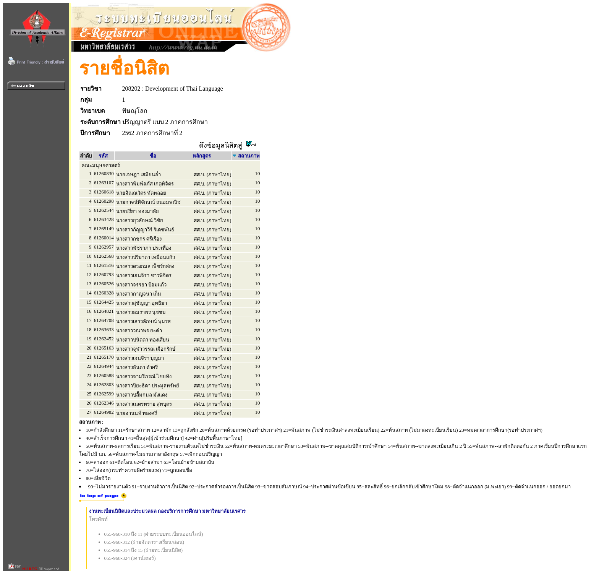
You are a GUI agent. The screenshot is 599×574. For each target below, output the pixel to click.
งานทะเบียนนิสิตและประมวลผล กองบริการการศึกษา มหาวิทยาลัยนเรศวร (167, 511)
